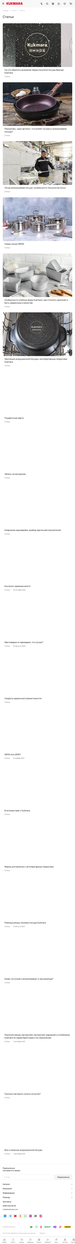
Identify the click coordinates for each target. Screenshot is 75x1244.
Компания (7, 1188)
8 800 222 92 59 (9, 1206)
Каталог (6, 1184)
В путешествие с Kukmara (17, 810)
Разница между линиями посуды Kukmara (25, 922)
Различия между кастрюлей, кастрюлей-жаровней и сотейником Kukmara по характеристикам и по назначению (37, 1036)
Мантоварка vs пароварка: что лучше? (24, 642)
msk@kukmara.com (10, 1209)
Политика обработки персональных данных (19, 1233)
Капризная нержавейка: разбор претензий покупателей (33, 530)
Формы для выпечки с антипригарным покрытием (29, 866)
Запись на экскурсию (15, 474)
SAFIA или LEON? (13, 754)
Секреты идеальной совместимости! (23, 698)
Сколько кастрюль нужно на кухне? (23, 1093)
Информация (9, 1193)
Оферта (42, 1233)
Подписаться (63, 1177)
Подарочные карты (14, 418)
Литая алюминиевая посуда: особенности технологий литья (35, 187)
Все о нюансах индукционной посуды (23, 1150)
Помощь (6, 1197)
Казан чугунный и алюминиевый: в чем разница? (29, 978)
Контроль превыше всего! (18, 586)
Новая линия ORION (14, 244)
